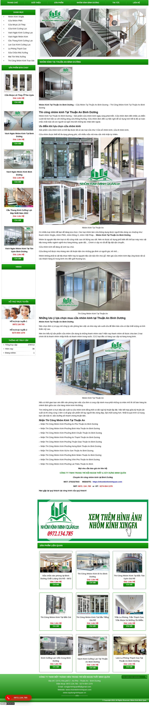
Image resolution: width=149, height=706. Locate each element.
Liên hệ (136, 3)
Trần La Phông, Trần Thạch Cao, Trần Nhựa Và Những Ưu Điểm (129, 618)
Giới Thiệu (36, 3)
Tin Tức (116, 3)
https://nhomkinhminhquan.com (107, 482)
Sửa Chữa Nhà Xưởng (18, 53)
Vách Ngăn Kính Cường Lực (20, 33)
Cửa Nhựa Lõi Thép (16, 25)
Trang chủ (12, 3)
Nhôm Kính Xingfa (16, 17)
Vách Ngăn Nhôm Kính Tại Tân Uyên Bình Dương (19, 250)
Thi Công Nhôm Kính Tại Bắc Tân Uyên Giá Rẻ (129, 577)
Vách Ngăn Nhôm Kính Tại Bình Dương (19, 135)
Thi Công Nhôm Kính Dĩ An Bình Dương (92, 575)
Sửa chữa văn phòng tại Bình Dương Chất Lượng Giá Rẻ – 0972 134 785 (55, 577)
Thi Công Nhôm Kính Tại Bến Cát (56, 617)
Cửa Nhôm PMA (15, 21)
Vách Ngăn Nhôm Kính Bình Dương (19, 173)
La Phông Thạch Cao (17, 49)
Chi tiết (56, 585)
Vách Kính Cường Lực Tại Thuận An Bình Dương (93, 660)
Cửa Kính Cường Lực (17, 29)
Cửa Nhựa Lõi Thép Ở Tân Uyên (19, 95)
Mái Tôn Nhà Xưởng (17, 57)
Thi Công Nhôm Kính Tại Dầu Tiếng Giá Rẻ (92, 618)
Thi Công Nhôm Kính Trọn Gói (21, 61)
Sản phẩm (58, 3)
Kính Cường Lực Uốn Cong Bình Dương (56, 659)
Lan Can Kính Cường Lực (19, 45)
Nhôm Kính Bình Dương (88, 3)
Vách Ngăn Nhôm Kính (18, 37)
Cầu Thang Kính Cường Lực (20, 41)
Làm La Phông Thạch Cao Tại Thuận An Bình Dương (129, 659)
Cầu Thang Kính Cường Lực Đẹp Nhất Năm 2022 (19, 211)
